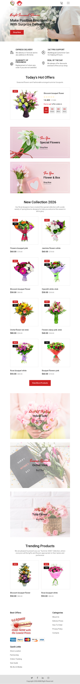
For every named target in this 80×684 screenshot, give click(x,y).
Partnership (14, 655)
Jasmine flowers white (51, 248)
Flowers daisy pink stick (52, 330)
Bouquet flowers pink (50, 370)
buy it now (40, 421)
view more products (40, 383)
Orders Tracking (16, 659)
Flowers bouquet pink (19, 248)
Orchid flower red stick (19, 330)
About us (55, 617)
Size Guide (14, 663)
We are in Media (16, 667)
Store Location (15, 651)
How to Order (57, 625)
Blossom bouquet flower (54, 93)
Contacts (55, 633)
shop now (17, 32)
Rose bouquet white (18, 370)
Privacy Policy (57, 629)
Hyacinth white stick (50, 289)
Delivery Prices (57, 621)
